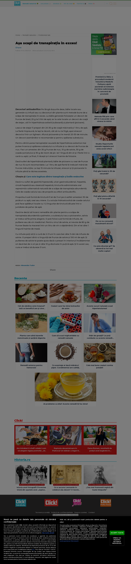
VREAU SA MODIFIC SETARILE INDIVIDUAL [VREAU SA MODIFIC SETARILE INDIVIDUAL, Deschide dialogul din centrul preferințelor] (117, 540)
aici (33, 549)
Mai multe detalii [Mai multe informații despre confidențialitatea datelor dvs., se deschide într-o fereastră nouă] (48, 533)
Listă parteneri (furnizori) (69, 541)
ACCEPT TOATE (117, 533)
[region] (65, 540)
